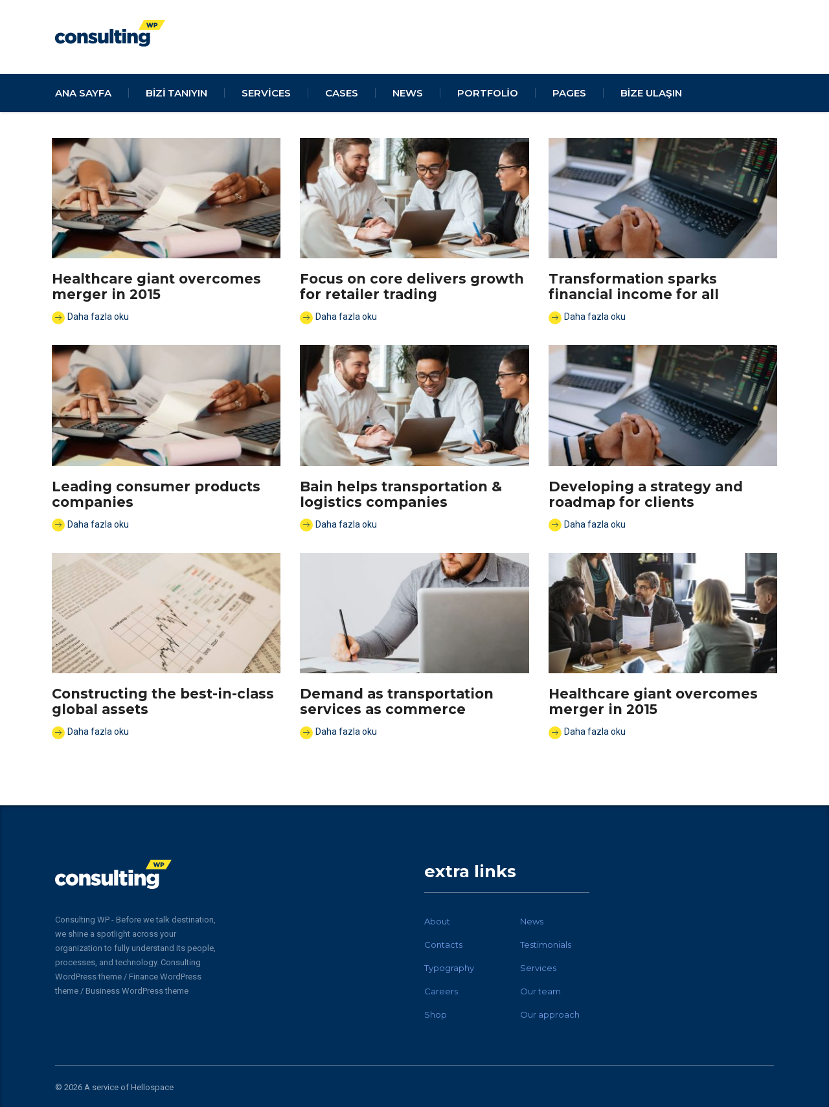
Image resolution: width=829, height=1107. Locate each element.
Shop (435, 1014)
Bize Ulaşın (651, 93)
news (407, 93)
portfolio (487, 93)
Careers (441, 991)
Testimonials (545, 944)
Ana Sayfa (83, 93)
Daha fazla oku (90, 317)
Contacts (443, 944)
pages (569, 93)
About (437, 921)
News (531, 921)
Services (538, 968)
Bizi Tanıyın (176, 93)
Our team (540, 991)
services (266, 93)
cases (341, 93)
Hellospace (152, 1087)
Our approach (550, 1014)
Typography (449, 968)
